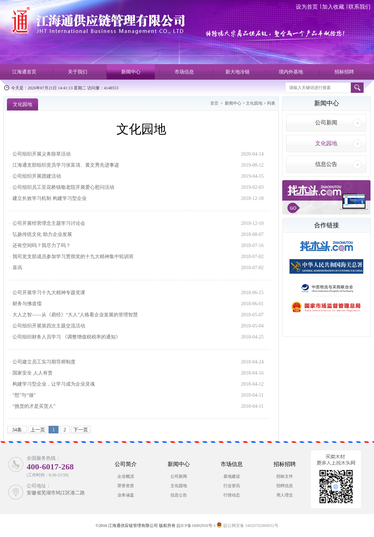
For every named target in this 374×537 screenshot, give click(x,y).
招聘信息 (284, 485)
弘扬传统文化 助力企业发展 (42, 234)
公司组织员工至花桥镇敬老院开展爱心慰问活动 (63, 187)
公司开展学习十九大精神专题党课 (48, 292)
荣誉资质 (125, 485)
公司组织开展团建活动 (36, 176)
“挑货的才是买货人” (33, 406)
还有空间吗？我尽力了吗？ (41, 245)
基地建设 (231, 476)
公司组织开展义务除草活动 (41, 154)
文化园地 (22, 104)
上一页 (37, 429)
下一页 (80, 429)
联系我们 (359, 7)
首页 (214, 103)
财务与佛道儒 (27, 303)
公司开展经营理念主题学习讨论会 (48, 223)
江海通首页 (24, 71)
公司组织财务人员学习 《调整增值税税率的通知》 (66, 337)
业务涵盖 (125, 495)
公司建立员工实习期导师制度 (43, 361)
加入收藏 (333, 7)
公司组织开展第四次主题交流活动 (48, 325)
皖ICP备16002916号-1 (196, 525)
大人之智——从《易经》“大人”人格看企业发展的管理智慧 (75, 314)
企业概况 (125, 476)
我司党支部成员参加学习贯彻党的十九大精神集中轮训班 (73, 256)
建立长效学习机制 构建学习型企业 (49, 198)
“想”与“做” (24, 395)
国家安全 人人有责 (32, 373)
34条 (17, 429)
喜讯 (17, 267)
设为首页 (307, 7)
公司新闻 (326, 122)
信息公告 (326, 164)
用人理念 (284, 495)
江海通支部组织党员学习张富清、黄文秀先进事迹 (65, 165)
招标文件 (284, 476)
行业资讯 (231, 485)
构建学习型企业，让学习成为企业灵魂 (53, 384)
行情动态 (231, 495)
